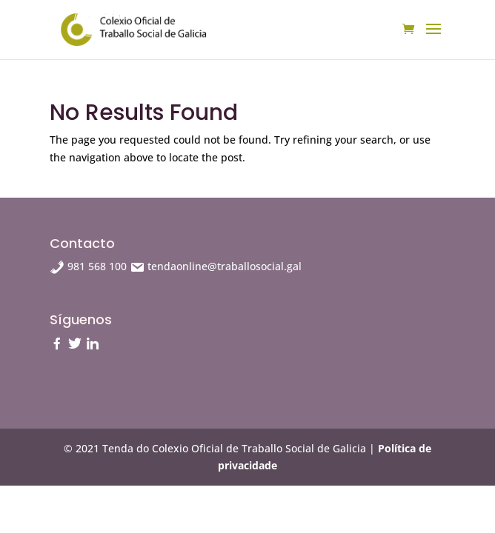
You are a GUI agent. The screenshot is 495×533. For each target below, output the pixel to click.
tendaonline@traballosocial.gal (216, 266)
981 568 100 (90, 266)
